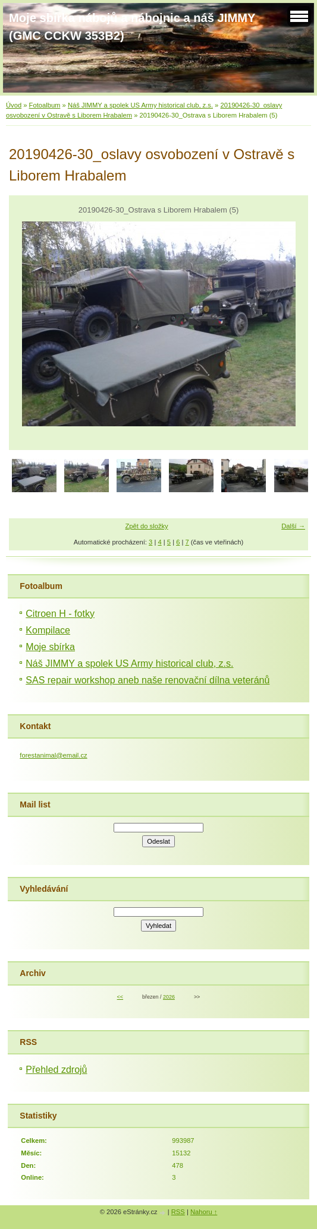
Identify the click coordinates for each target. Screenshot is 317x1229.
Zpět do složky (146, 526)
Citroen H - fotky (60, 614)
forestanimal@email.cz (53, 755)
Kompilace (48, 630)
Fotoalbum (45, 105)
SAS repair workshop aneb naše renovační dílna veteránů (147, 680)
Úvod (13, 105)
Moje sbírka (50, 647)
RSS (178, 1211)
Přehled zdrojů (56, 1070)
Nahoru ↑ (203, 1211)
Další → (293, 526)
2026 (169, 997)
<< (120, 997)
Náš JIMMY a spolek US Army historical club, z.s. (140, 105)
